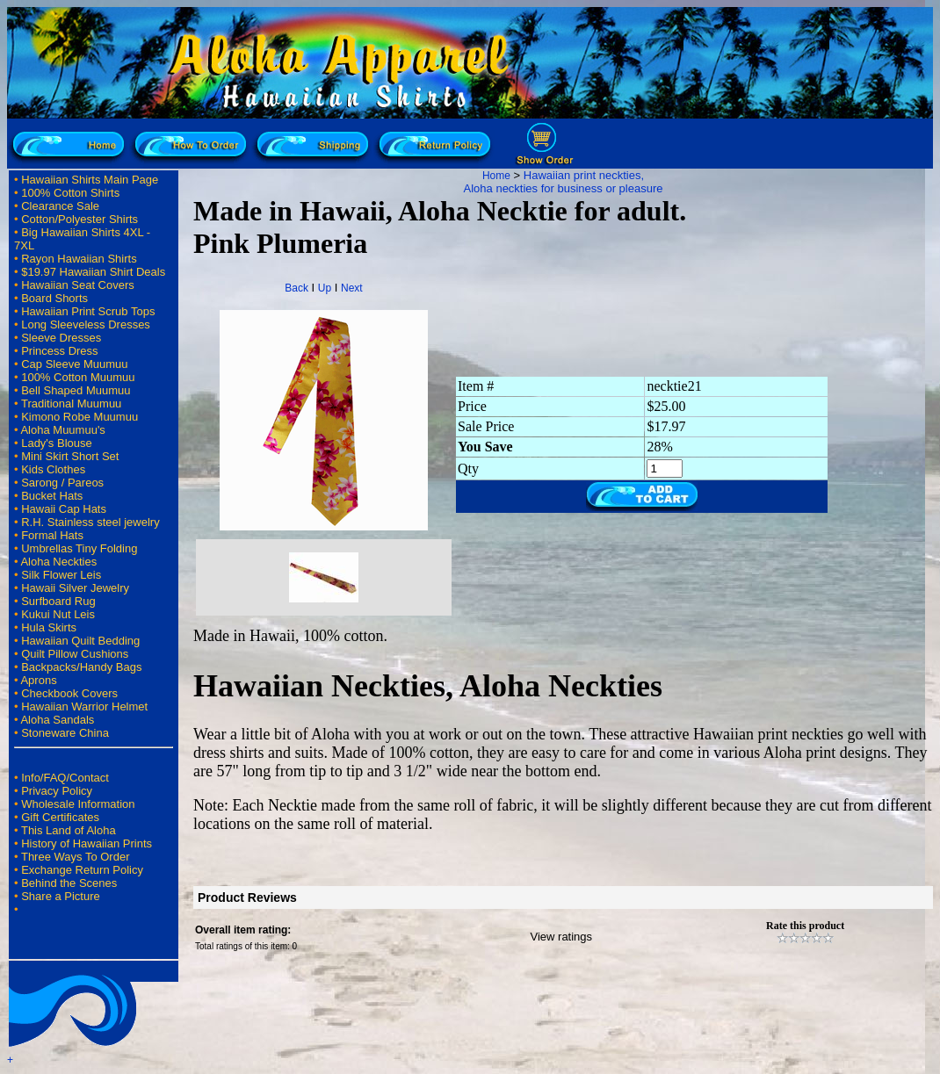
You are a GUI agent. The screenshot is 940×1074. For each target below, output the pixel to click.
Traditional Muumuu (71, 403)
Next (352, 288)
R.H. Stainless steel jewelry (90, 522)
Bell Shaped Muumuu (75, 390)
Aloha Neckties (58, 561)
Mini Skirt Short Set (70, 456)
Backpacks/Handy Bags (81, 667)
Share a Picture (60, 896)
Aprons (38, 680)
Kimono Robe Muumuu (79, 416)
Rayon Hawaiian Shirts (79, 258)
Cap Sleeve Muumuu (74, 364)
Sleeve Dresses (61, 337)
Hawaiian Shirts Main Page (89, 179)
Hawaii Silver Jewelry (75, 588)
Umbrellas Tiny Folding (79, 548)
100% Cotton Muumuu (77, 377)
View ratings (562, 936)
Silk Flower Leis (61, 574)
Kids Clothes (53, 469)
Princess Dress (59, 350)
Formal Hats (52, 535)
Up (324, 288)
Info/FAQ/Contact (65, 777)
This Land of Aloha (68, 830)
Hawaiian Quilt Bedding (80, 640)
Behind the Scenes (69, 883)
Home (496, 175)
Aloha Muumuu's (62, 429)
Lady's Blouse (56, 443)
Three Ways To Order (75, 856)
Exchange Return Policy (82, 869)
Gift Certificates (60, 817)
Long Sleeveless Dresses (85, 324)
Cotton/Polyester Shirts (79, 219)
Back (296, 288)
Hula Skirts (48, 627)
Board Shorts (54, 298)
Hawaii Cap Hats (63, 508)
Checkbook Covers (69, 693)
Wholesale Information (77, 804)
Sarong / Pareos (62, 482)
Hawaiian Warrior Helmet (84, 706)
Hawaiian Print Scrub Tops (88, 311)
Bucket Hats (52, 495)
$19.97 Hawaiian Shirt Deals (93, 271)
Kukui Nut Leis (58, 614)
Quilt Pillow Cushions (74, 653)
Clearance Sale (60, 206)
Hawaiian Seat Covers (77, 285)
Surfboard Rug (58, 601)
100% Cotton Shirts (70, 192)
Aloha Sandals (57, 719)
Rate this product (805, 925)
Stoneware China (65, 732)
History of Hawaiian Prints (86, 843)
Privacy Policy (56, 790)
